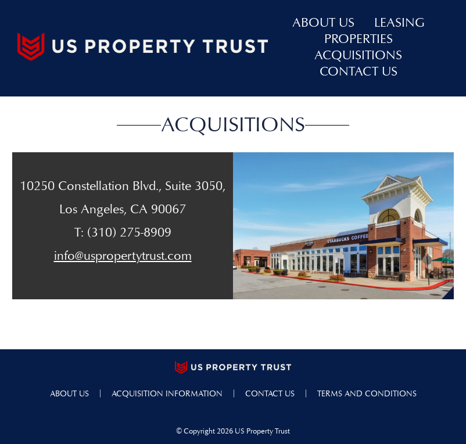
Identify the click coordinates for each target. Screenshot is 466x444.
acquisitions (358, 56)
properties (358, 40)
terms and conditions (367, 394)
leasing (399, 23)
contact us (358, 72)
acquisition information (167, 394)
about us (323, 23)
